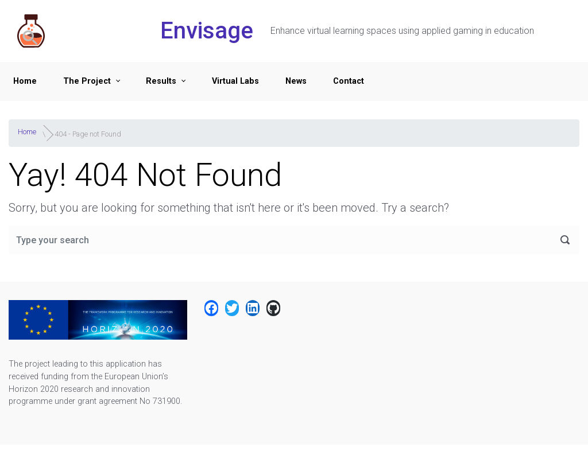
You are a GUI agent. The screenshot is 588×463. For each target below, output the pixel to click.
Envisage (206, 30)
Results (161, 81)
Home (25, 81)
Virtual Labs (235, 81)
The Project (87, 81)
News (296, 81)
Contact (348, 81)
